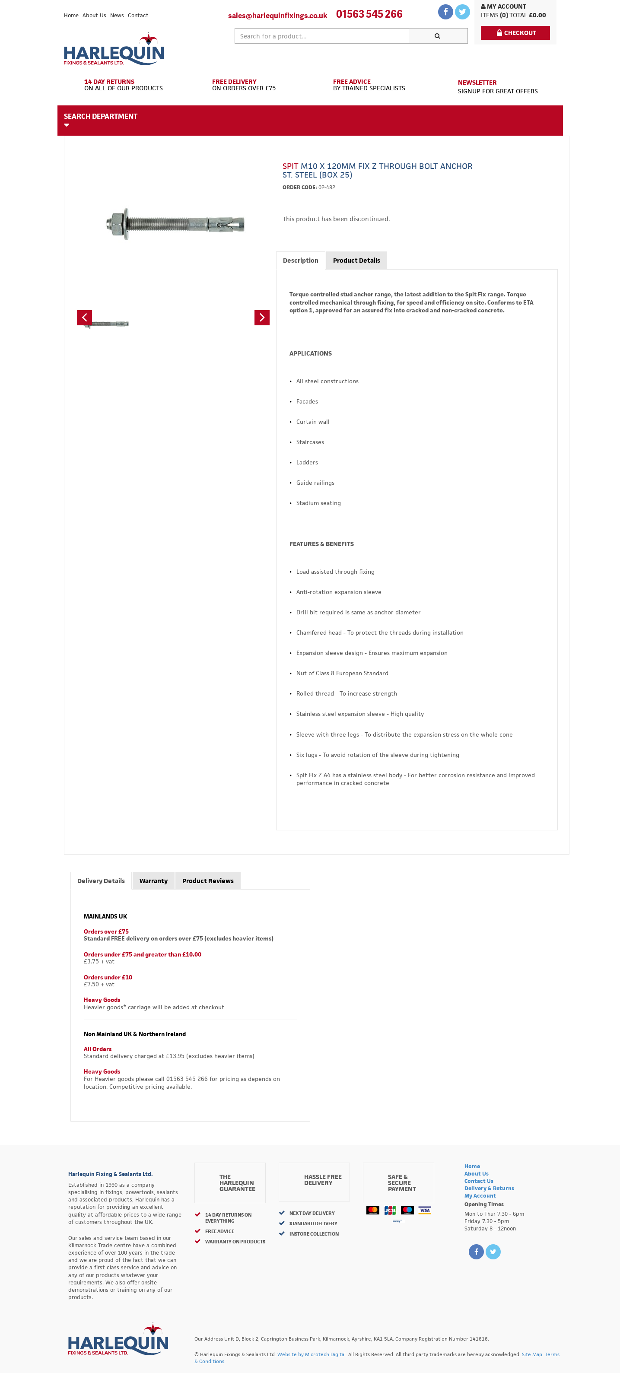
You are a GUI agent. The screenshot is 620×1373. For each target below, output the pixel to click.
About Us (94, 15)
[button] (84, 317)
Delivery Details (101, 881)
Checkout (516, 33)
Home (71, 15)
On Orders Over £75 (249, 85)
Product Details (356, 260)
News (117, 15)
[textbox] (322, 36)
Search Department (100, 120)
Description (300, 260)
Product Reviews (208, 881)
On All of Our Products (125, 85)
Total (518, 15)
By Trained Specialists (372, 85)
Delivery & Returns (489, 1188)
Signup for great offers (498, 86)
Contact (138, 15)
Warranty (154, 881)
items (490, 15)
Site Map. (533, 1354)
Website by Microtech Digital (311, 1354)
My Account (503, 6)
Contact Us (478, 1181)
